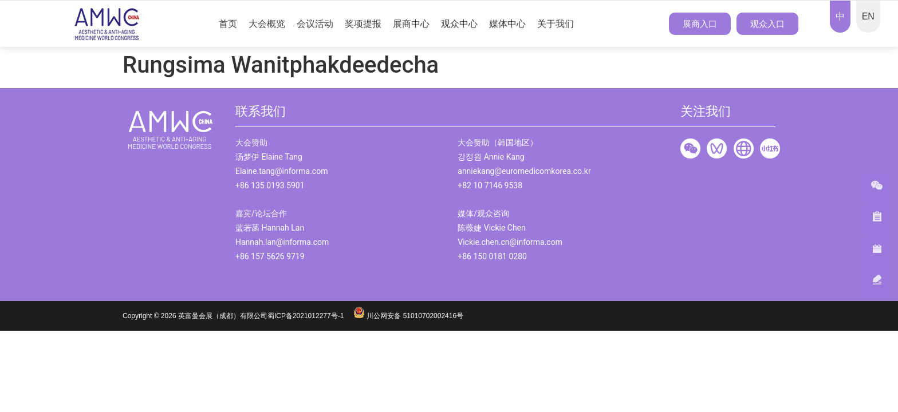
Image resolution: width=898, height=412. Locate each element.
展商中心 (411, 24)
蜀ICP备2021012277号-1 (310, 316)
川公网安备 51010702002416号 (408, 316)
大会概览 (267, 24)
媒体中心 (507, 24)
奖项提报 (363, 24)
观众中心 (459, 24)
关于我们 (555, 24)
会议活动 (315, 24)
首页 (228, 24)
